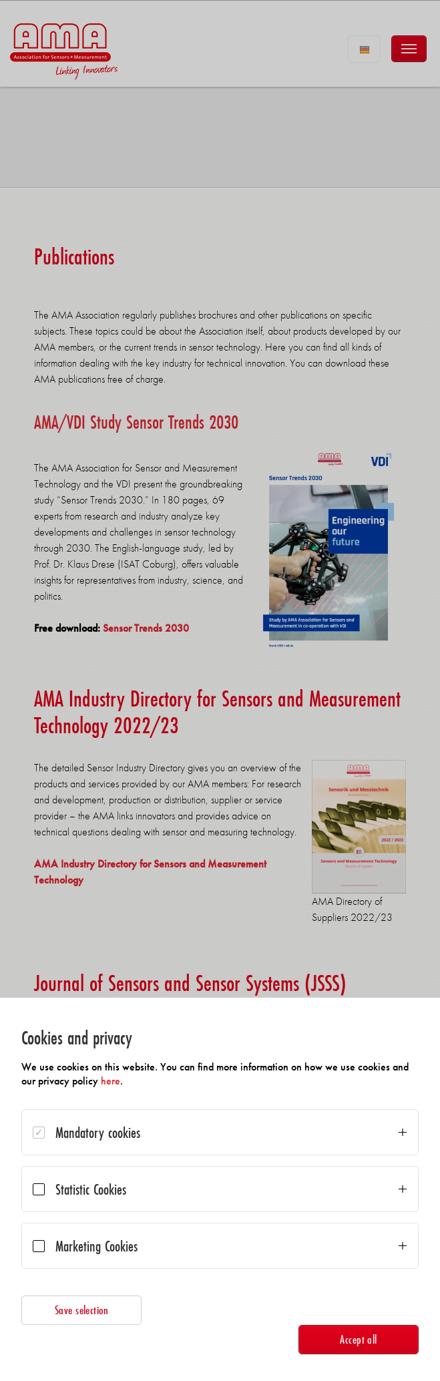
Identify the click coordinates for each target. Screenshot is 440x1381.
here (110, 1081)
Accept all (358, 1339)
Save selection (82, 1310)
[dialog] (220, 1189)
